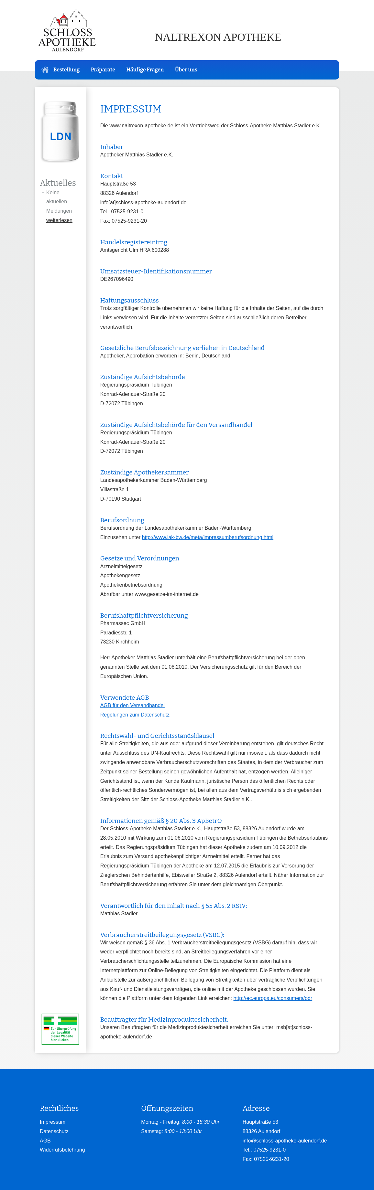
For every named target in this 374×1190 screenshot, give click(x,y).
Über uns (186, 70)
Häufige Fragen (145, 70)
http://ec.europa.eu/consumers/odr (272, 998)
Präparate (103, 70)
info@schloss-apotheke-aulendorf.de (285, 1140)
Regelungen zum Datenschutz (135, 714)
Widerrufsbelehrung (62, 1150)
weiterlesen (59, 220)
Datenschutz (54, 1131)
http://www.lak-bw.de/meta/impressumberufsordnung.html (207, 537)
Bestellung (60, 70)
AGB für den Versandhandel (132, 705)
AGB (45, 1140)
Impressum (52, 1122)
